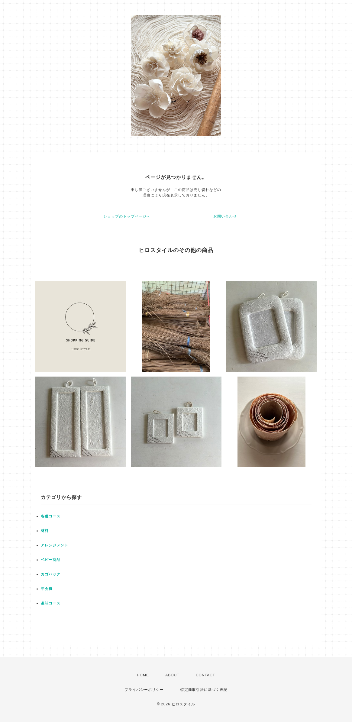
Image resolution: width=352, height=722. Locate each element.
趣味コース (50, 603)
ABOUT (172, 675)
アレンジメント (54, 545)
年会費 (47, 589)
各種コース (50, 516)
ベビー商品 (50, 560)
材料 (45, 531)
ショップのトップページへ (126, 216)
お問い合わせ (225, 216)
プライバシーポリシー (144, 690)
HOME (143, 675)
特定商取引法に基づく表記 (204, 690)
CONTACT (205, 675)
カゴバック (50, 574)
